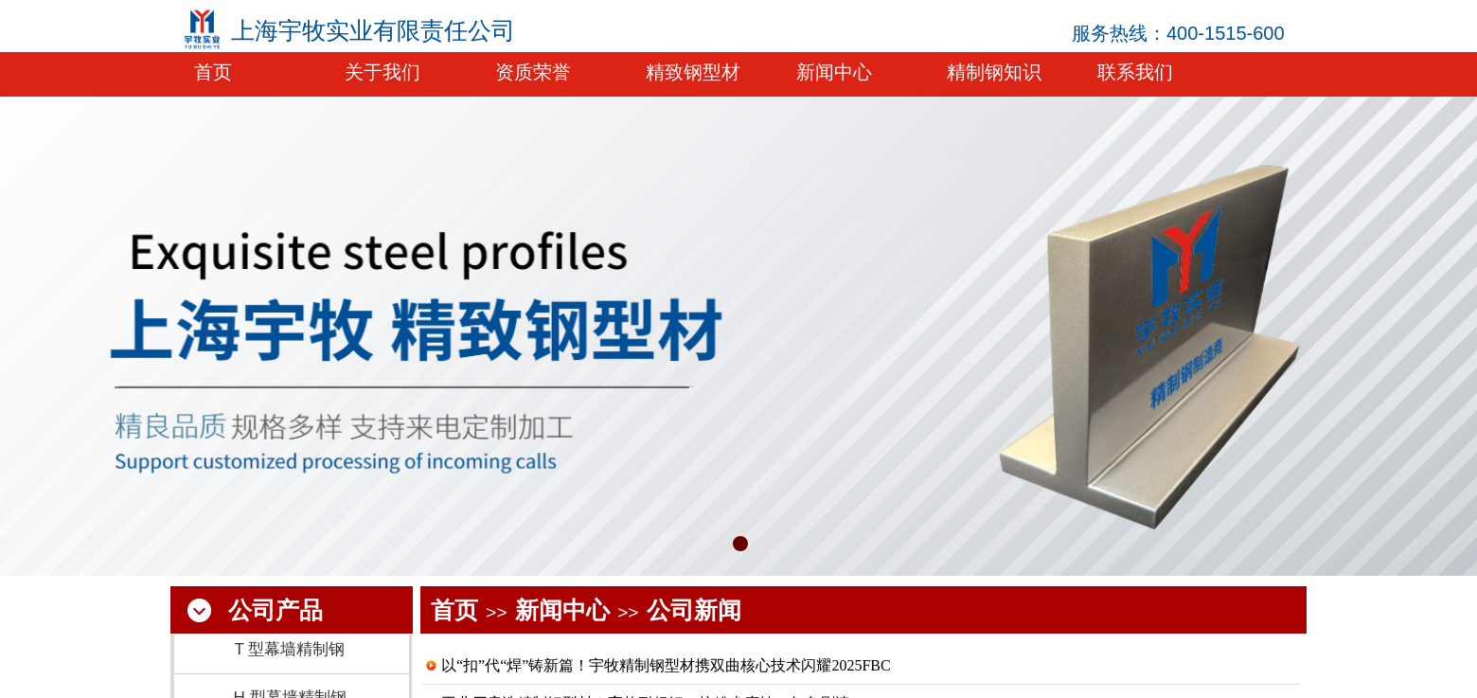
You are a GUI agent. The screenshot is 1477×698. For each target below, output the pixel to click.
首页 (454, 610)
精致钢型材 (693, 72)
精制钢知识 (994, 72)
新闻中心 (562, 610)
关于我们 (382, 72)
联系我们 (1135, 72)
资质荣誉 (533, 72)
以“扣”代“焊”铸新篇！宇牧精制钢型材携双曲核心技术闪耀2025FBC (666, 665)
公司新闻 (694, 610)
